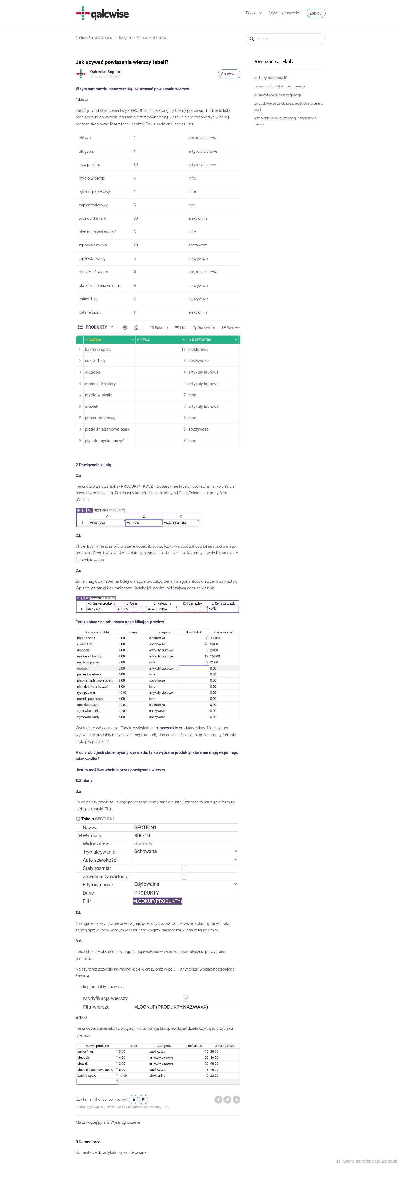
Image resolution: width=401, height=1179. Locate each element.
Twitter (227, 1100)
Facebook (218, 1100)
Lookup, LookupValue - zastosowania (279, 86)
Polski (251, 13)
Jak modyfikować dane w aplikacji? (277, 95)
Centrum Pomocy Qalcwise (94, 38)
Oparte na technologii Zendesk (370, 1161)
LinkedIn (236, 1100)
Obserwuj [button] (229, 73)
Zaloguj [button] (316, 13)
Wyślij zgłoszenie (284, 13)
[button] (133, 1099)
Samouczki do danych (152, 38)
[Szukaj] (286, 39)
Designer (125, 38)
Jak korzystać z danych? (270, 78)
